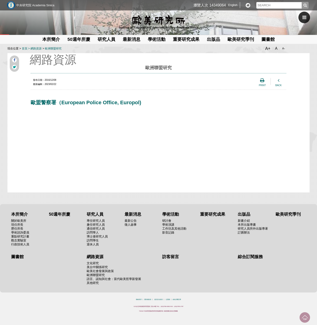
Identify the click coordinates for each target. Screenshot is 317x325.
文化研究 (93, 263)
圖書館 (268, 39)
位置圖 (168, 299)
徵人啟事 (131, 224)
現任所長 (17, 224)
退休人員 (93, 244)
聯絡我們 (139, 299)
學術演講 (168, 224)
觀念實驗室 (18, 240)
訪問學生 (93, 240)
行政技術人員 (20, 244)
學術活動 (156, 39)
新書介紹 (244, 220)
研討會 (166, 220)
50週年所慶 (78, 39)
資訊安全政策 (158, 299)
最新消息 (131, 39)
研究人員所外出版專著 (253, 228)
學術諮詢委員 (20, 232)
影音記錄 (168, 232)
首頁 (24, 48)
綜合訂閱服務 (250, 256)
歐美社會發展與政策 (100, 271)
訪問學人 (93, 232)
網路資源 (36, 48)
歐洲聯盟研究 (53, 48)
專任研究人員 (96, 220)
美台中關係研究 (97, 267)
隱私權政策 (147, 299)
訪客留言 (170, 256)
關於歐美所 (18, 220)
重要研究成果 (186, 39)
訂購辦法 (244, 232)
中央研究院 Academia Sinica (35, 5)
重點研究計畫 (20, 236)
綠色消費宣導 (177, 299)
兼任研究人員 (96, 224)
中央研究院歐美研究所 (158, 22)
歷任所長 (17, 228)
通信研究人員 (96, 228)
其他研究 (93, 283)
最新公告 (131, 220)
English (232, 5)
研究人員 (106, 39)
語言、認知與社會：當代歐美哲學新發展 (114, 279)
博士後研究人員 (97, 236)
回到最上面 (305, 317)
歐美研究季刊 (241, 39)
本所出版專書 (247, 224)
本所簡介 (51, 39)
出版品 (213, 39)
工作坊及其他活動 (174, 228)
